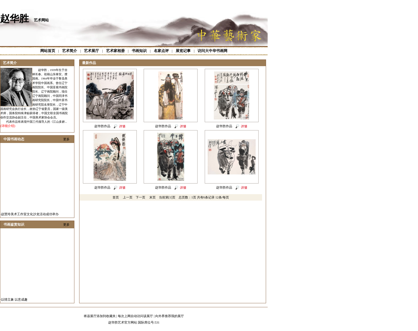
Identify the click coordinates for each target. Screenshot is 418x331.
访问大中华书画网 (212, 51)
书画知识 (139, 51)
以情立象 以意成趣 (14, 301)
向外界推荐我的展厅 (169, 316)
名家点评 (161, 51)
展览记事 (183, 51)
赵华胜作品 (102, 126)
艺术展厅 (91, 51)
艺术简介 (69, 51)
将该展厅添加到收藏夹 (100, 316)
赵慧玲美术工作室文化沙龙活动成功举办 (30, 216)
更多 (66, 139)
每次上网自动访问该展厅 (135, 316)
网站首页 (47, 51)
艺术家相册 (115, 51)
